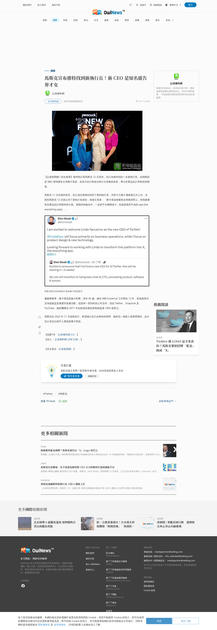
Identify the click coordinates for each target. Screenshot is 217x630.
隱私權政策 (149, 585)
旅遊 (117, 20)
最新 (45, 20)
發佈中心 (90, 569)
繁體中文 (174, 4)
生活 (96, 20)
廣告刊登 (56, 4)
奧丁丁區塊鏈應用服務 (118, 579)
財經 (76, 20)
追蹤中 (143, 4)
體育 (127, 20)
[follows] (140, 5)
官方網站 (112, 554)
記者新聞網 (65, 349)
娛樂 (137, 20)
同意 (159, 621)
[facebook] (23, 585)
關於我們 (27, 4)
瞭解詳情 (92, 376)
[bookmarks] (155, 5)
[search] (130, 5)
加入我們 (41, 4)
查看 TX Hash (48, 401)
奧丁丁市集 (113, 587)
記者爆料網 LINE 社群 (66, 339)
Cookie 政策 (149, 590)
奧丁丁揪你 (111, 604)
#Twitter (48, 393)
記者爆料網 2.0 (66, 334)
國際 (55, 20)
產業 (147, 20)
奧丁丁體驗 (115, 595)
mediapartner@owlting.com (168, 551)
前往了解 (186, 621)
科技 (65, 20)
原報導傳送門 (167, 401)
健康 (106, 20)
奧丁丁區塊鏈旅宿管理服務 (118, 571)
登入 (190, 4)
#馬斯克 (62, 393)
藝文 (158, 20)
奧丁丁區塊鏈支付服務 (116, 562)
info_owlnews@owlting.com (179, 556)
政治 (86, 20)
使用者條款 (149, 581)
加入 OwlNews (93, 564)
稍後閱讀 (157, 4)
